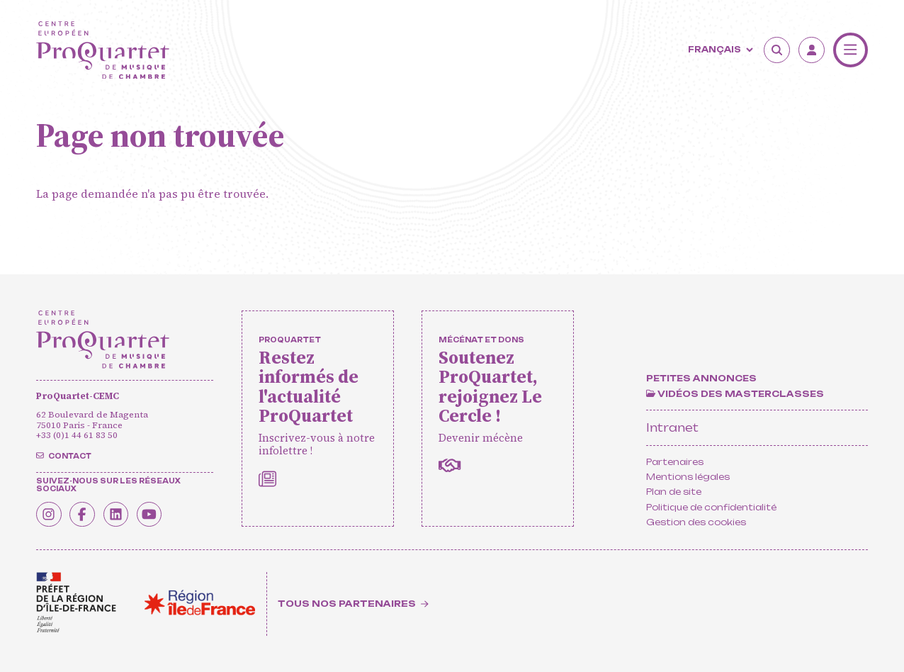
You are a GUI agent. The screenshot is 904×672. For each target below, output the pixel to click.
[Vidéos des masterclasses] (735, 393)
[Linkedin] (119, 513)
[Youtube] (154, 513)
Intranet (672, 427)
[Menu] (850, 50)
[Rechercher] (777, 50)
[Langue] (718, 50)
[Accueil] (102, 50)
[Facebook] (84, 513)
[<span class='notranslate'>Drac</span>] (76, 602)
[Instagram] (49, 513)
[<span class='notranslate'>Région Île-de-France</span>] (200, 603)
